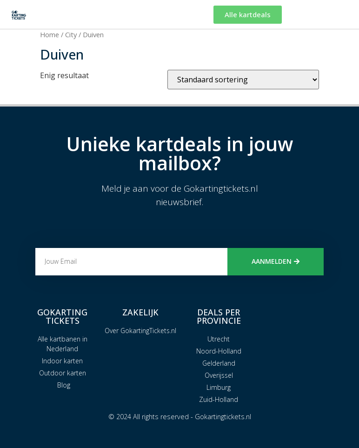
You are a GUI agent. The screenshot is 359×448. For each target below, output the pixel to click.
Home (49, 34)
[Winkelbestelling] (243, 79)
